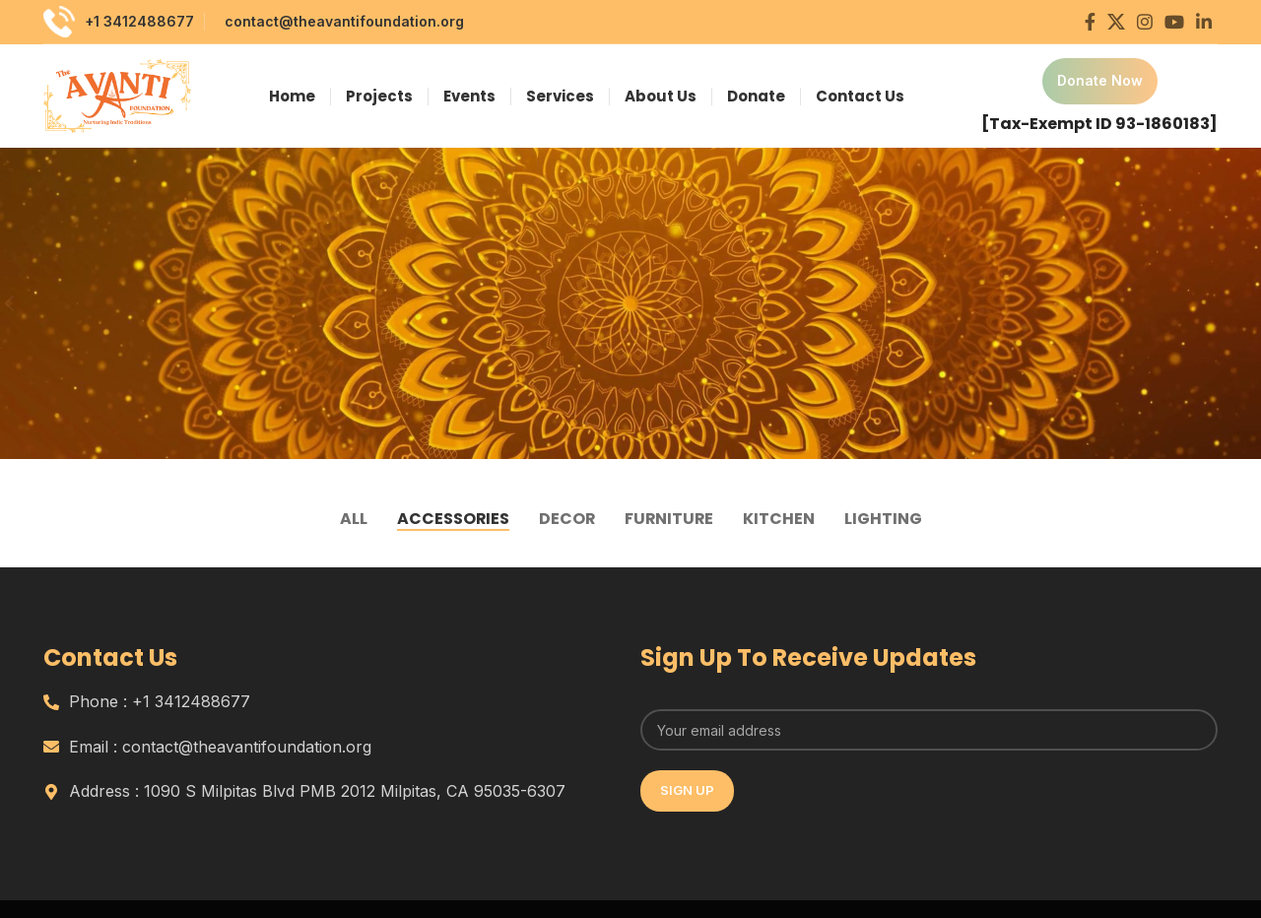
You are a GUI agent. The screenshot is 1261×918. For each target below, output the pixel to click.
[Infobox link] (1099, 96)
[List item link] (332, 702)
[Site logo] (117, 94)
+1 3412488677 (139, 21)
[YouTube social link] (1174, 21)
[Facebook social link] (1090, 21)
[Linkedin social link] (1204, 21)
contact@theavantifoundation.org (344, 21)
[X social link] (1116, 21)
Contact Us (110, 657)
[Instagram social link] (1145, 21)
